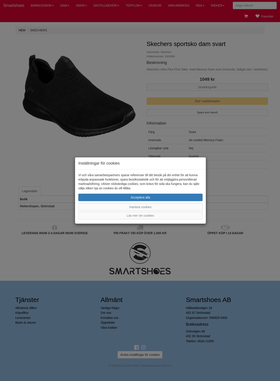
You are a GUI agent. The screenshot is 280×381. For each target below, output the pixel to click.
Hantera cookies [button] (140, 207)
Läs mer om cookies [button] (140, 215)
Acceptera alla (140, 197)
